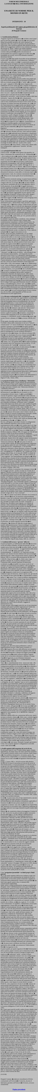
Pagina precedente (19, 1089)
